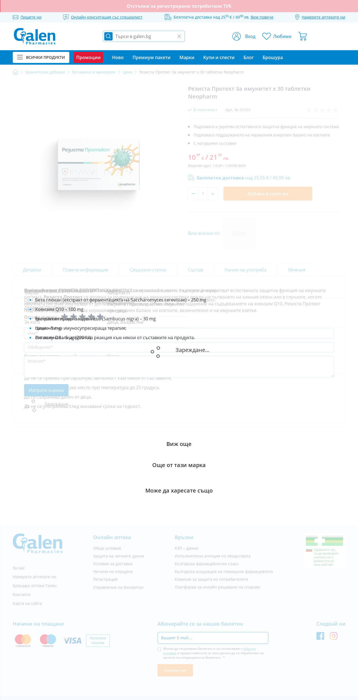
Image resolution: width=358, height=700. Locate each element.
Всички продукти (41, 57)
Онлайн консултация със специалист (107, 17)
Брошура (273, 57)
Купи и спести (219, 57)
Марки (186, 57)
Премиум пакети (152, 57)
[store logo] (34, 36)
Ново (118, 57)
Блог (248, 57)
